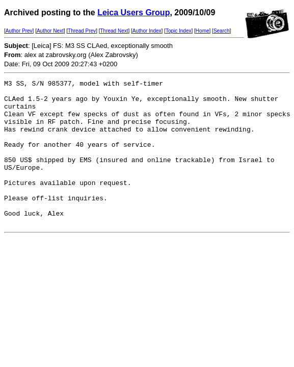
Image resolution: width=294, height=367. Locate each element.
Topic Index (179, 31)
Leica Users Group (133, 12)
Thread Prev (82, 31)
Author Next (50, 31)
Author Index (147, 31)
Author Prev (19, 31)
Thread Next (114, 31)
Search (221, 31)
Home (202, 31)
